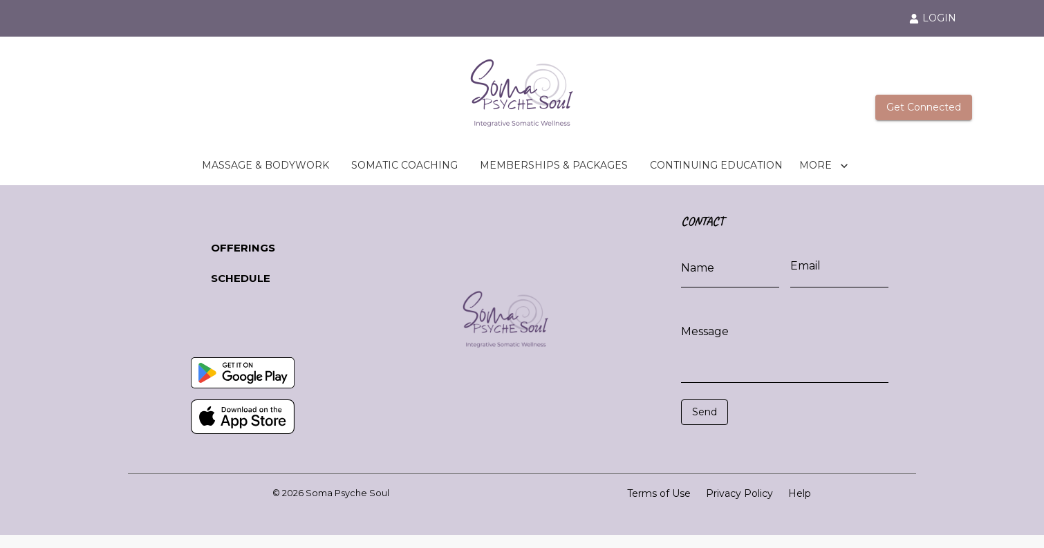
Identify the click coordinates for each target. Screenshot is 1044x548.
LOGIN (932, 18)
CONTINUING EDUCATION (716, 165)
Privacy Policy (739, 493)
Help (799, 493)
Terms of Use (659, 493)
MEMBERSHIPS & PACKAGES (554, 165)
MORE (824, 165)
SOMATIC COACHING (404, 165)
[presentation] (743, 445)
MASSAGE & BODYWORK (265, 165)
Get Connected (923, 107)
